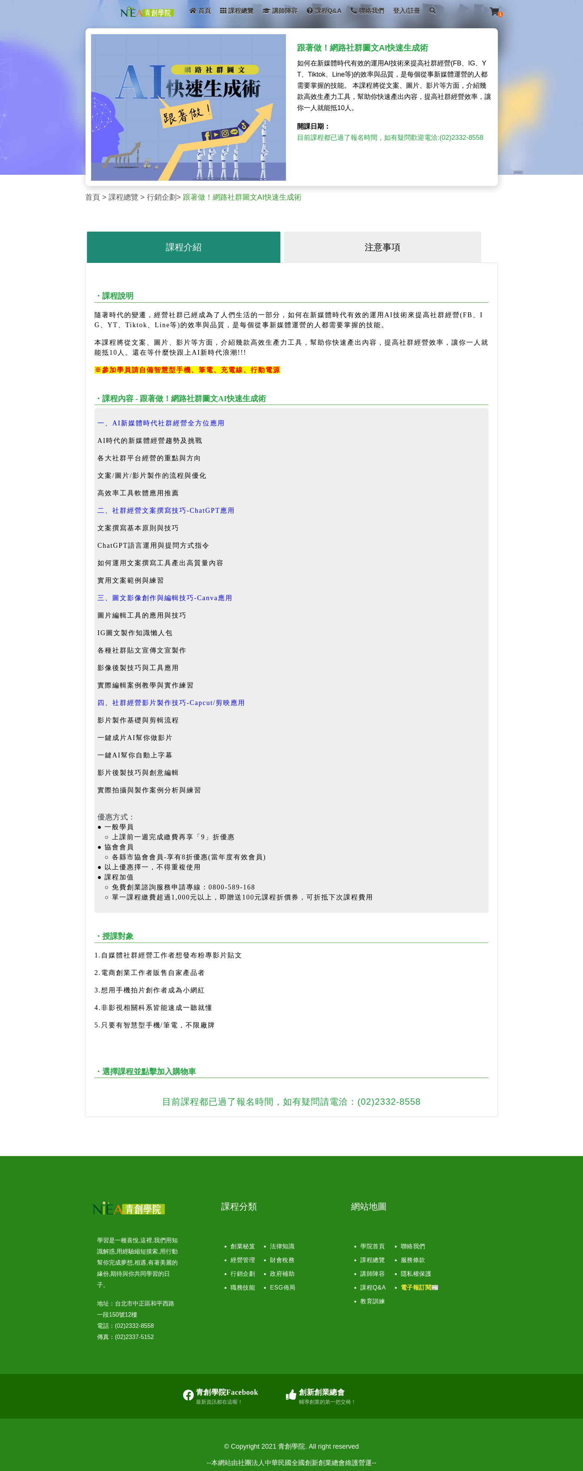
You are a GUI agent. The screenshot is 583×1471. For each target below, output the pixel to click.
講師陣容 (279, 11)
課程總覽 (237, 11)
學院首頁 (372, 1246)
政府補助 (282, 1274)
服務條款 (413, 1260)
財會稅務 (282, 1260)
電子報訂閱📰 (420, 1287)
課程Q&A (324, 11)
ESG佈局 (283, 1287)
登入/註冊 (406, 11)
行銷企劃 (162, 197)
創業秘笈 (243, 1246)
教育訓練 (372, 1301)
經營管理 (243, 1260)
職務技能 (243, 1287)
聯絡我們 (367, 11)
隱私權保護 (416, 1274)
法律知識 (282, 1246)
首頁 (200, 11)
